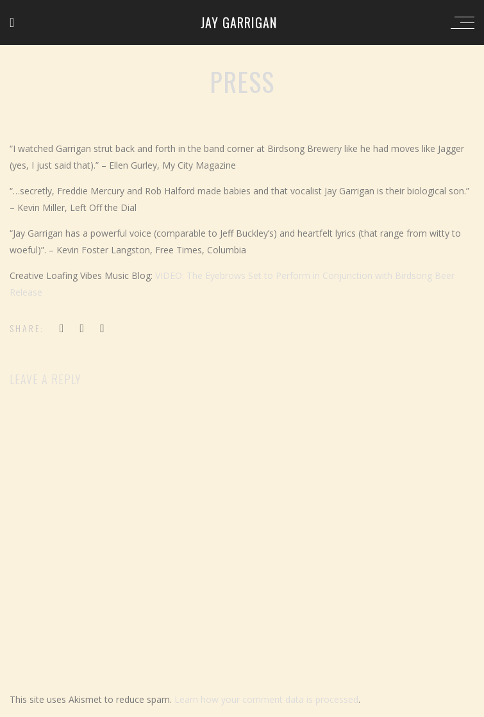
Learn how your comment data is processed (266, 699)
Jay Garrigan (239, 22)
